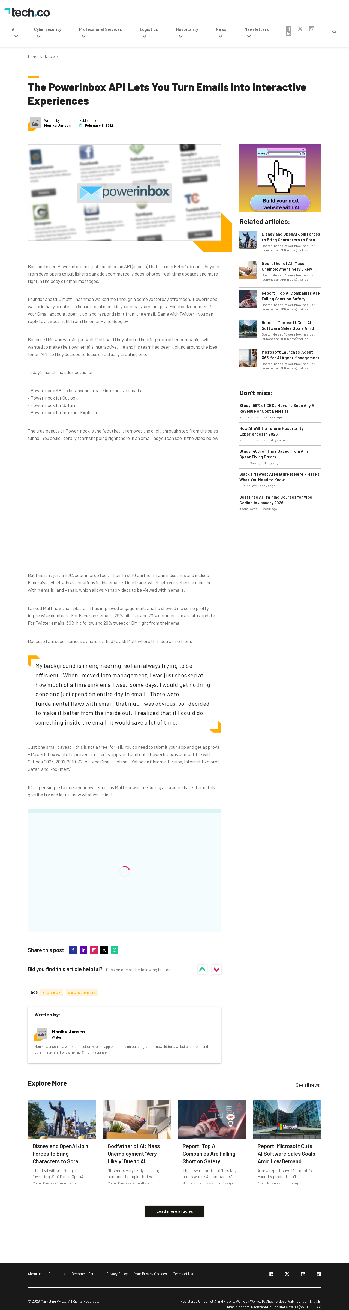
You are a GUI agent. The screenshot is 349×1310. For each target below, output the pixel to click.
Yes (202, 969)
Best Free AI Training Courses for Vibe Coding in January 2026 (275, 499)
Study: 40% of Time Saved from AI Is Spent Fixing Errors (274, 454)
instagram (311, 28)
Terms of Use (183, 1265)
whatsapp (114, 950)
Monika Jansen (57, 125)
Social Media (82, 992)
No (216, 969)
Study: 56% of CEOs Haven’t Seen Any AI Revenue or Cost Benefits (277, 408)
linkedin (288, 33)
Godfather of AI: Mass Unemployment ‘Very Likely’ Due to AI (287, 266)
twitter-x (300, 28)
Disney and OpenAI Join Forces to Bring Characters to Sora (291, 236)
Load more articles (174, 1202)
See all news (308, 1084)
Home (33, 57)
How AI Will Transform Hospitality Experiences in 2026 (271, 431)
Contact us (56, 1265)
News (50, 57)
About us (35, 1265)
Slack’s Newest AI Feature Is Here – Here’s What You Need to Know (279, 477)
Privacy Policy (117, 1265)
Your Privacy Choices (150, 1265)
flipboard (94, 950)
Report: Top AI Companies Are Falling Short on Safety (291, 296)
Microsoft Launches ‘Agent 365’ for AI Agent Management (291, 354)
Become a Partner (86, 1265)
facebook (288, 28)
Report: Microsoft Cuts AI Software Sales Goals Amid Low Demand (288, 325)
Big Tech (52, 992)
